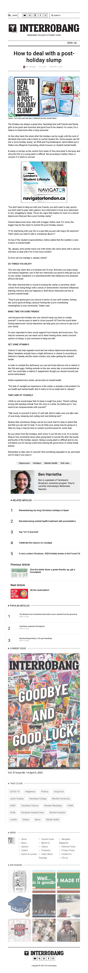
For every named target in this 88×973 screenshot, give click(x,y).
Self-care (65, 463)
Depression (24, 463)
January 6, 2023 (55, 67)
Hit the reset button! (39, 590)
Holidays (37, 463)
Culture (42, 67)
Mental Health (50, 463)
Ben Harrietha (31, 67)
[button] (72, 43)
